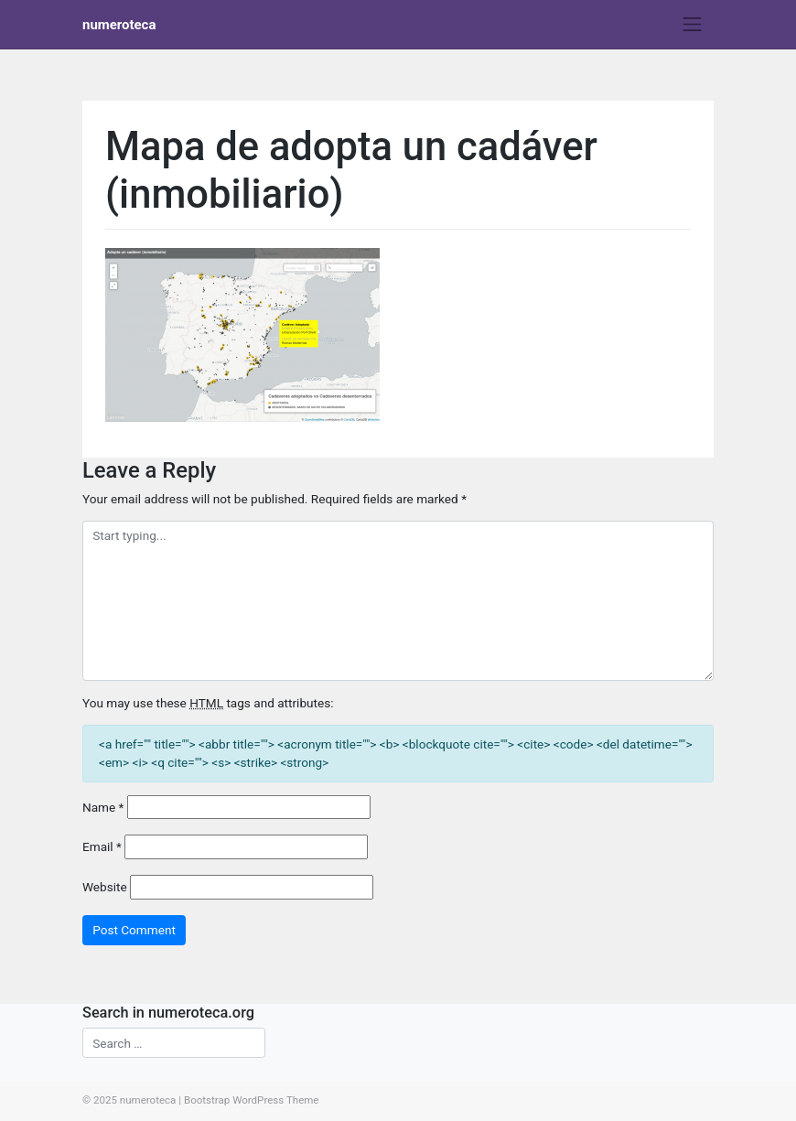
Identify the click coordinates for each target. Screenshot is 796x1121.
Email (102, 846)
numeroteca (119, 24)
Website (104, 886)
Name (103, 807)
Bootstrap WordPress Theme (251, 1100)
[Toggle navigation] (693, 24)
